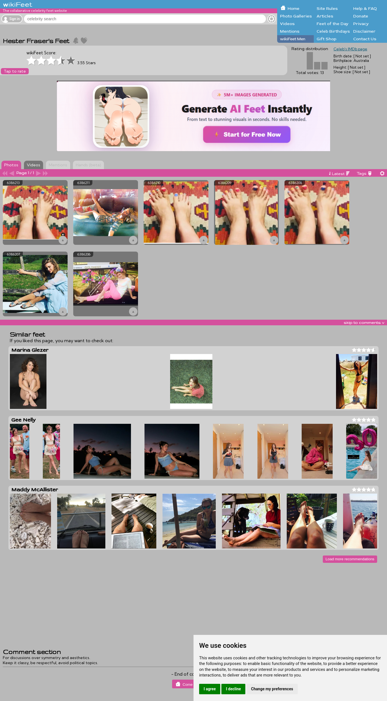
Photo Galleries (296, 16)
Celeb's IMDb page (350, 49)
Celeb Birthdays (333, 31)
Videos (287, 23)
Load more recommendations (350, 559)
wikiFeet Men (292, 39)
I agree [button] (210, 689)
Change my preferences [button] (272, 689)
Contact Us (364, 39)
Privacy (361, 23)
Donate (360, 16)
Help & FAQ (365, 8)
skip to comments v (364, 322)
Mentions (289, 31)
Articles (325, 16)
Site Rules (327, 8)
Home (293, 8)
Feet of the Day (332, 23)
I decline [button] (233, 689)
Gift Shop (326, 39)
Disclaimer (364, 31)
